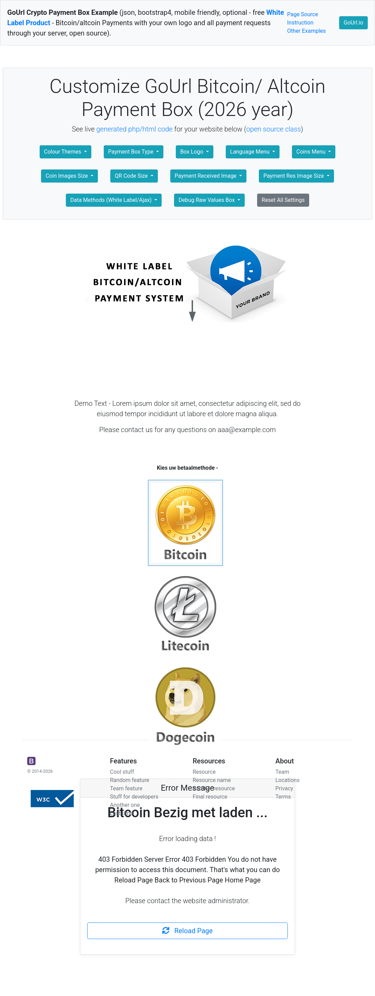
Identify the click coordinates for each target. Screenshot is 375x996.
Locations (287, 780)
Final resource (210, 796)
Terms (283, 796)
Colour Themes (63, 151)
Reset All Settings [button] (283, 200)
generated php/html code (135, 129)
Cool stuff (122, 772)
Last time (121, 813)
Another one (125, 805)
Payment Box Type (131, 151)
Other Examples (306, 31)
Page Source (302, 14)
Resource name (212, 780)
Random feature (129, 780)
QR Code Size (132, 176)
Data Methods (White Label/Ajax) (111, 200)
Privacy (284, 788)
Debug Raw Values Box (207, 200)
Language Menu (250, 151)
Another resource (214, 788)
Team (282, 772)
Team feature (126, 788)
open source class (273, 129)
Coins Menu (311, 151)
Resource (204, 772)
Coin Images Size (67, 176)
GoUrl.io (353, 22)
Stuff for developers (134, 796)
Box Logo (192, 151)
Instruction (300, 22)
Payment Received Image (206, 176)
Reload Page (187, 931)
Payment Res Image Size (294, 176)
